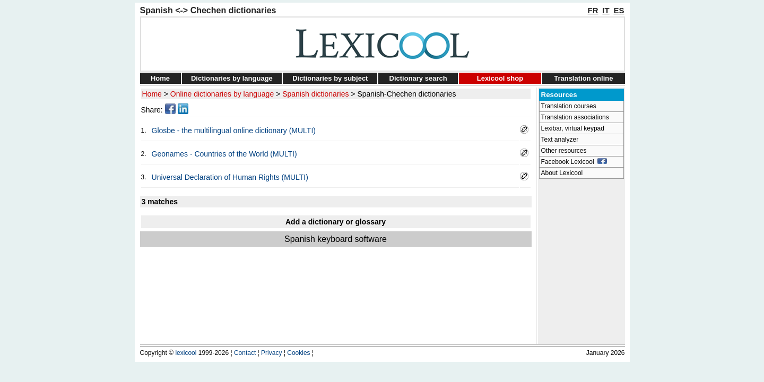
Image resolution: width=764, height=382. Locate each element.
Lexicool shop (500, 78)
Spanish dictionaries (315, 94)
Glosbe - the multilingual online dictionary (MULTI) (234, 130)
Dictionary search (418, 78)
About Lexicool (562, 173)
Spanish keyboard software (335, 239)
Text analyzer (560, 139)
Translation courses (568, 106)
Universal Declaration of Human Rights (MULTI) (230, 177)
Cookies (298, 353)
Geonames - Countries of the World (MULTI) (224, 154)
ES (618, 10)
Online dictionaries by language (222, 94)
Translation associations (575, 117)
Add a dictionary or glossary (335, 222)
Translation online (583, 78)
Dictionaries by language (232, 78)
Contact (245, 353)
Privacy (271, 353)
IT (605, 10)
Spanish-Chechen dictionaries (406, 94)
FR (593, 10)
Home (160, 78)
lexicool (185, 353)
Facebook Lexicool (574, 162)
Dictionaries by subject (330, 78)
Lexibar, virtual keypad (572, 128)
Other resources (564, 150)
